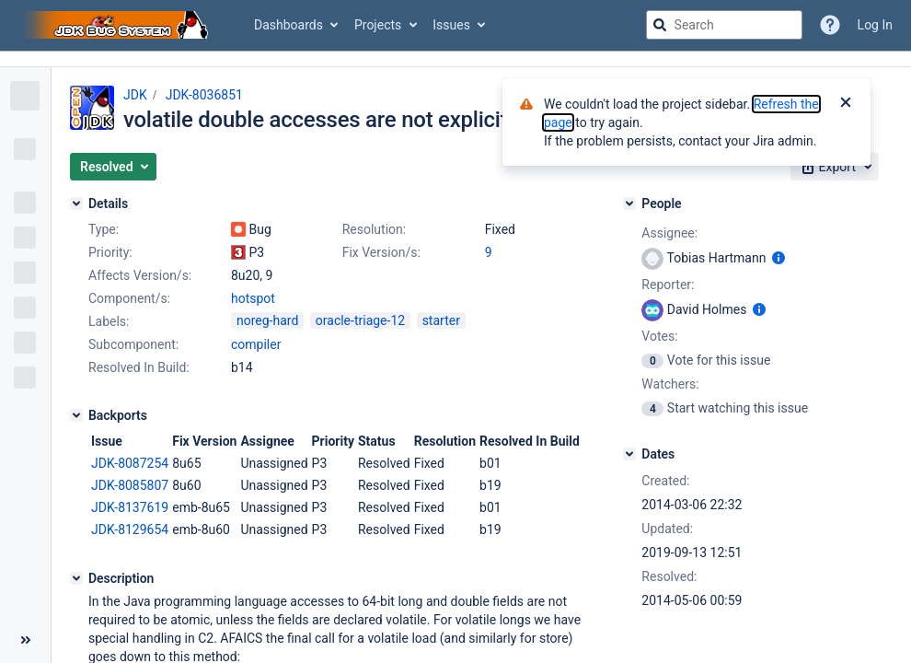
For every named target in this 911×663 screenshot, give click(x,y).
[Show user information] (778, 257)
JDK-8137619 (129, 507)
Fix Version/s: (381, 252)
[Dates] (629, 454)
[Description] (76, 578)
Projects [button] (377, 24)
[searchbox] (724, 25)
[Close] (845, 104)
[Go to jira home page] (117, 24)
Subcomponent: (133, 344)
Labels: (108, 321)
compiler (256, 344)
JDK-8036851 (204, 94)
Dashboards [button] (288, 24)
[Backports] (76, 415)
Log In (875, 24)
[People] (629, 203)
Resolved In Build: (139, 367)
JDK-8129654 (129, 529)
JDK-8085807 (129, 485)
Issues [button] (451, 24)
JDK (135, 94)
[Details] (76, 203)
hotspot (253, 298)
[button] (113, 166)
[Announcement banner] (455, 59)
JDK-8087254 (129, 463)
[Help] (830, 25)
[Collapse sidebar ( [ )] (25, 640)
